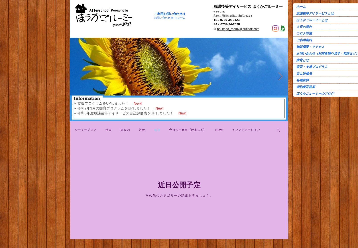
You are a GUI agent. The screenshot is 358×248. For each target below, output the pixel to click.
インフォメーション (246, 130)
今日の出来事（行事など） (187, 130)
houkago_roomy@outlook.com (238, 29)
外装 (142, 130)
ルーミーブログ (85, 130)
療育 (108, 130)
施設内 (125, 130)
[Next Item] (280, 76)
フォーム (180, 17)
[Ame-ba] (283, 28)
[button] (278, 130)
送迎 (157, 130)
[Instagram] (275, 28)
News (219, 130)
